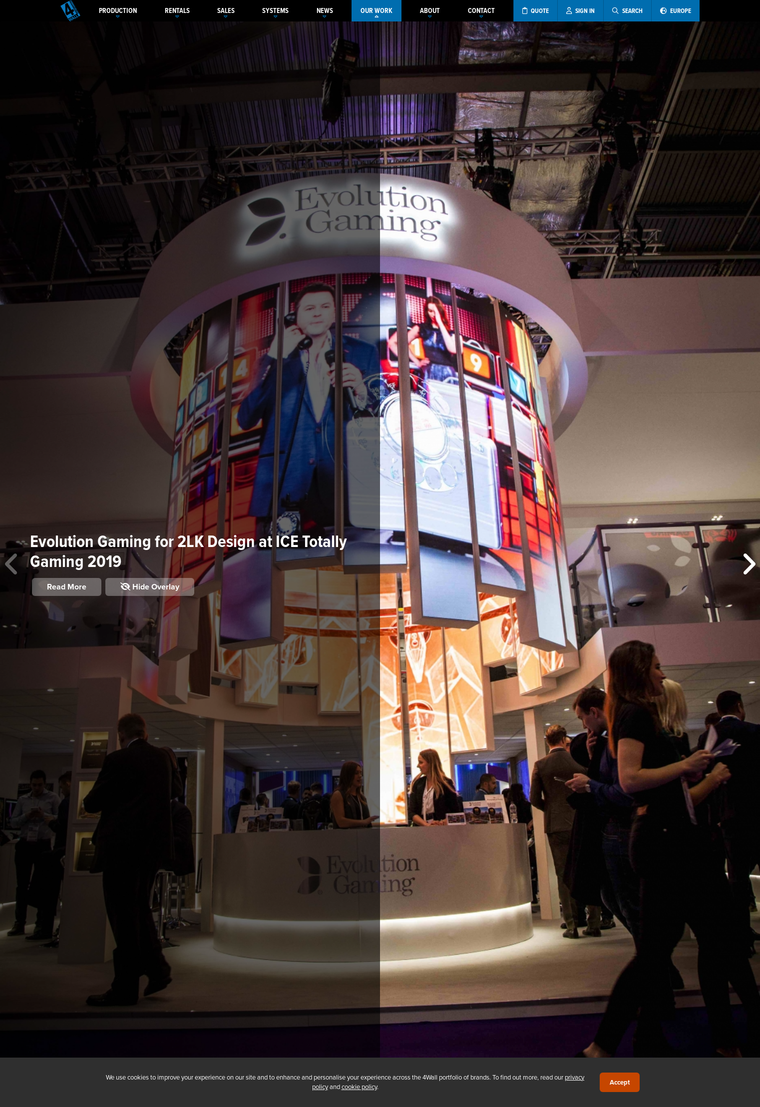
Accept (620, 1082)
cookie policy (359, 1086)
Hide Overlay (149, 586)
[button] (748, 564)
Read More (66, 586)
